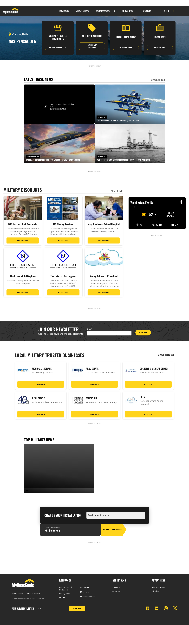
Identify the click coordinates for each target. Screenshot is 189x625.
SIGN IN (166, 11)
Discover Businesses (57, 47)
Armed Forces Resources (105, 11)
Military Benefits (82, 11)
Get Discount (22, 240)
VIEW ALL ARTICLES (158, 79)
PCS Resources (145, 11)
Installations (65, 11)
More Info (41, 384)
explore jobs (159, 47)
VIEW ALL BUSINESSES (166, 355)
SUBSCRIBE (143, 332)
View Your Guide (125, 47)
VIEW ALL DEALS (117, 191)
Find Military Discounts (92, 46)
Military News (127, 11)
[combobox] (116, 516)
